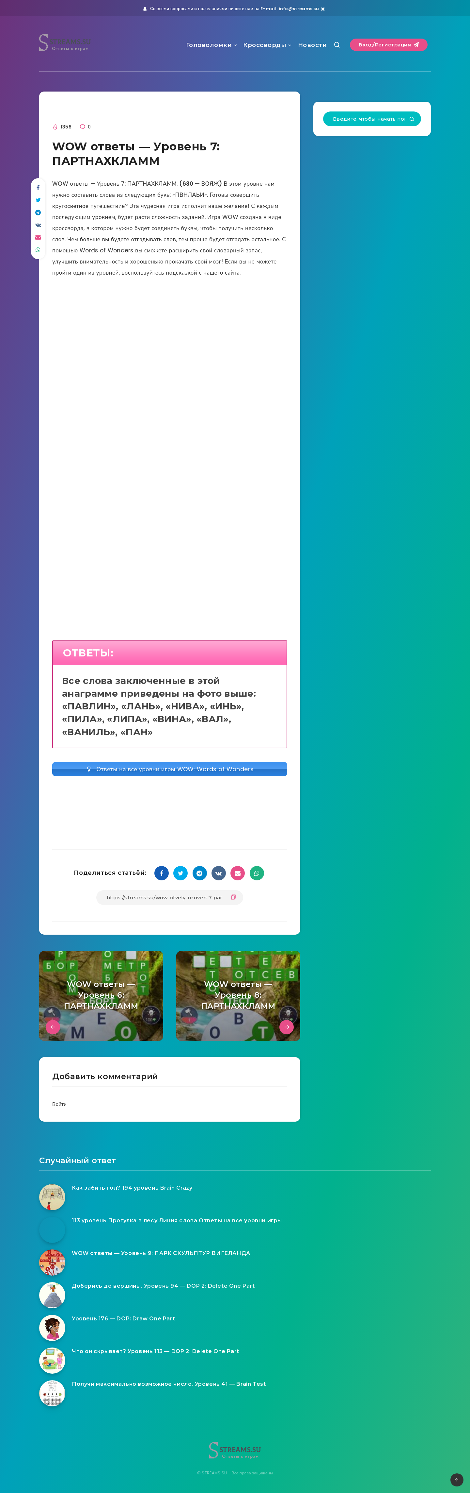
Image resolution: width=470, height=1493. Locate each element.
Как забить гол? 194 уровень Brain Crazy (132, 1188)
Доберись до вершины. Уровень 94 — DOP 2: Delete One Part (163, 1286)
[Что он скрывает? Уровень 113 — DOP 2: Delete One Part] (52, 1361)
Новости (312, 45)
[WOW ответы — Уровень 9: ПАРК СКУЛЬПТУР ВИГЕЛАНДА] (52, 1262)
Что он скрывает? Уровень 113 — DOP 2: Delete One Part (155, 1351)
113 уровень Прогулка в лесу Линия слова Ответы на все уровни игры (177, 1220)
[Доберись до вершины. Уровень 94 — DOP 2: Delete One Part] (52, 1295)
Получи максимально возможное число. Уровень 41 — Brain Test (169, 1384)
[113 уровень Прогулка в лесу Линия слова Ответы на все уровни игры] (52, 1230)
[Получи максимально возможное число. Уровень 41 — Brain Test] (52, 1393)
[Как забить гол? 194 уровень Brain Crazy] (52, 1197)
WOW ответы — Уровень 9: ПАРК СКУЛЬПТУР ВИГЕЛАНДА (161, 1253)
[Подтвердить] (412, 119)
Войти (59, 1104)
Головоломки (209, 45)
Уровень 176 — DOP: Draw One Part (123, 1318)
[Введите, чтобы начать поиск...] (372, 118)
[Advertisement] (169, 358)
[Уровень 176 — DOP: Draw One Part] (52, 1328)
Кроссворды (264, 45)
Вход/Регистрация (389, 45)
